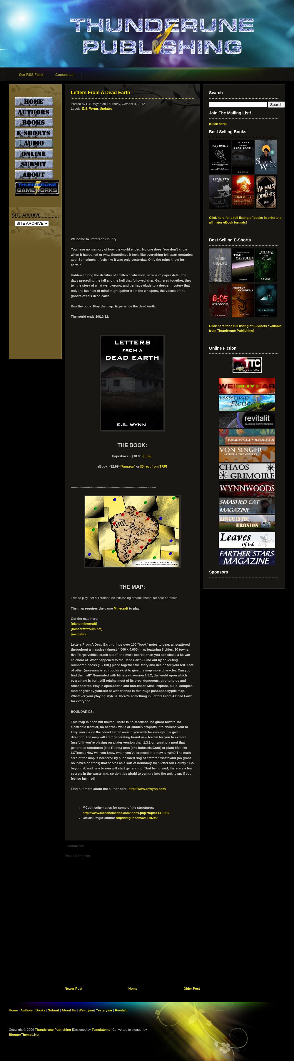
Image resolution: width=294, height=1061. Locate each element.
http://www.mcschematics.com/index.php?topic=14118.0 (126, 813)
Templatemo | (102, 1029)
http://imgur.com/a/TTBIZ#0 (137, 818)
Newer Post (73, 988)
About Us (69, 1010)
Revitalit (121, 1010)
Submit (54, 1010)
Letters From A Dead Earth (100, 92)
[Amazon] (128, 466)
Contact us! (65, 75)
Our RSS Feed (31, 75)
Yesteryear (104, 1010)
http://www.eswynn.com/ (147, 789)
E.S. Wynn (90, 108)
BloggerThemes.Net (24, 1034)
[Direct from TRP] (153, 466)
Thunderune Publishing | (54, 1029)
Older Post (191, 988)
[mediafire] (79, 634)
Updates (106, 108)
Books (41, 1010)
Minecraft (121, 608)
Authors (27, 1010)
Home (133, 988)
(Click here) (218, 124)
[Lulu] (148, 456)
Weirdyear (86, 1010)
